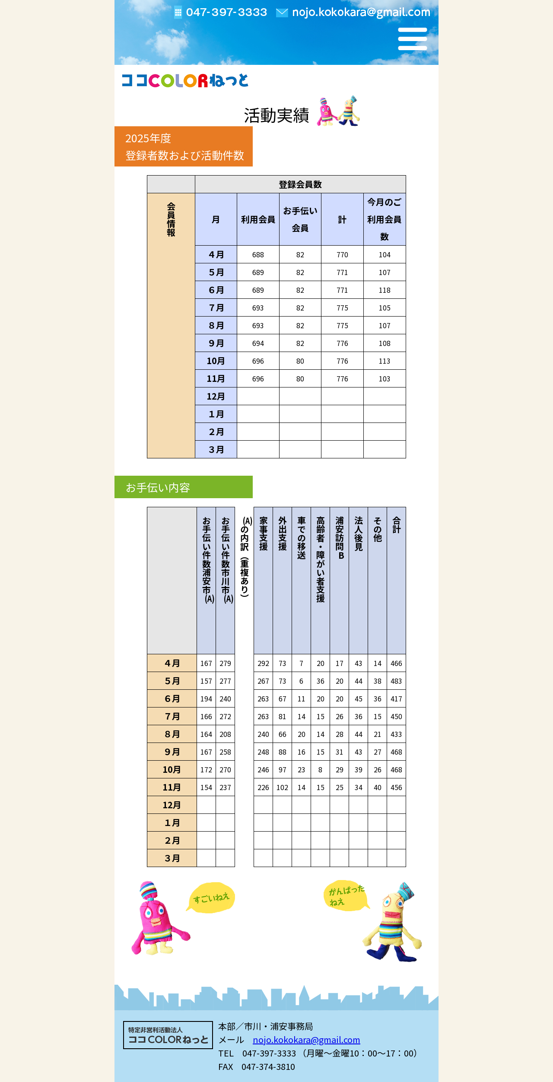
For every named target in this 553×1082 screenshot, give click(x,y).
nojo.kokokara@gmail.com (306, 1039)
